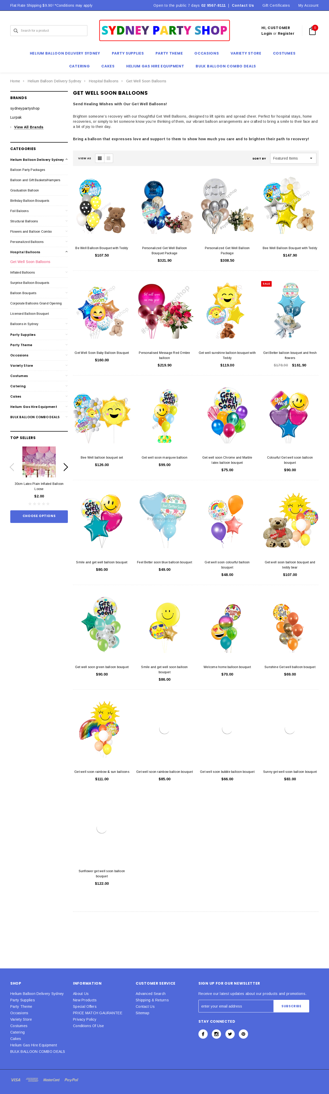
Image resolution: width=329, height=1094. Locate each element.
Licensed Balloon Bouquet (29, 314)
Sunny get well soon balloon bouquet (290, 772)
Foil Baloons (19, 211)
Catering (18, 386)
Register (286, 33)
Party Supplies (22, 334)
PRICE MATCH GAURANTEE (97, 1013)
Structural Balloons (24, 221)
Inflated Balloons (22, 272)
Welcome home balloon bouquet (227, 667)
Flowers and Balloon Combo (31, 231)
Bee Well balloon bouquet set (102, 457)
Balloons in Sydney (24, 324)
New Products (85, 1000)
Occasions (19, 355)
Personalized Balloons (26, 242)
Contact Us (243, 5)
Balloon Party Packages (27, 170)
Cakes (15, 396)
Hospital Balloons (104, 81)
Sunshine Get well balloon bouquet (289, 667)
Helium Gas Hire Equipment (33, 407)
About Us (81, 994)
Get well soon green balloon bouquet (102, 667)
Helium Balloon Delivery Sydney (54, 81)
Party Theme (21, 345)
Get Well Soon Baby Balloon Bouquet (102, 353)
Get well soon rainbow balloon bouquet (164, 772)
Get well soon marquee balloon (164, 457)
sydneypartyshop (25, 108)
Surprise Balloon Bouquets (29, 283)
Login (266, 33)
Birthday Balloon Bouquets (29, 201)
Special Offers (85, 1006)
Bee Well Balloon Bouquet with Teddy (290, 248)
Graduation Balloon (24, 190)
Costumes (19, 376)
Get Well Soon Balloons (146, 81)
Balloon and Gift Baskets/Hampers (35, 180)
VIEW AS (84, 158)
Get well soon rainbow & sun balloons (101, 772)
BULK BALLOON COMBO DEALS (35, 417)
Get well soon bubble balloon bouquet (227, 772)
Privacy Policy (84, 1019)
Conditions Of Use (88, 1026)
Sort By (259, 158)
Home (15, 81)
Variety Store (21, 365)
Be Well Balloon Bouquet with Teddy (101, 248)
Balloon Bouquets (23, 293)
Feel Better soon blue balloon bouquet (164, 562)
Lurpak (16, 117)
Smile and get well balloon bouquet (101, 562)
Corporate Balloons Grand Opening (36, 303)
